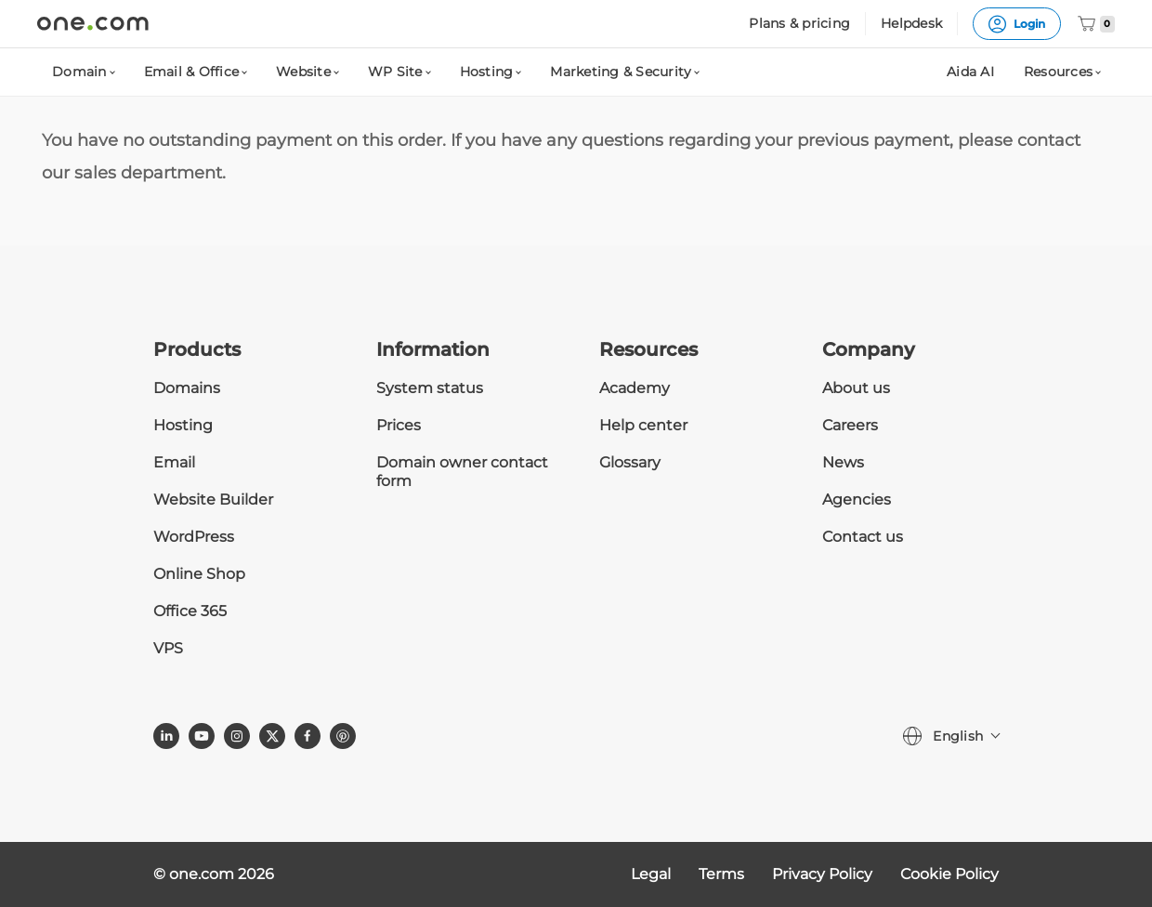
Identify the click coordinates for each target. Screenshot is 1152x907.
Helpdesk (911, 23)
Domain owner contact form (462, 472)
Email (174, 462)
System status (429, 388)
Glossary (630, 462)
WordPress (193, 537)
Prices (398, 425)
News (843, 462)
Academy (634, 388)
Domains (186, 388)
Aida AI (970, 71)
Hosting (183, 425)
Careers (850, 425)
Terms (721, 874)
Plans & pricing (799, 23)
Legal (651, 874)
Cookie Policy (949, 874)
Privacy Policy (822, 874)
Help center (643, 425)
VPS (168, 648)
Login (1016, 24)
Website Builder (213, 499)
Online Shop (199, 574)
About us (856, 388)
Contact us (862, 537)
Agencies (856, 499)
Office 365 (190, 611)
